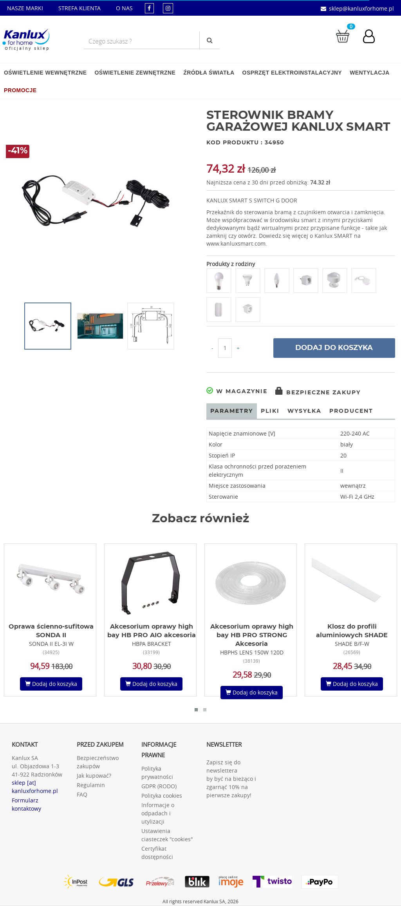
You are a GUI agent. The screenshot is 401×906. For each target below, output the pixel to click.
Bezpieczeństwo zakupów (98, 762)
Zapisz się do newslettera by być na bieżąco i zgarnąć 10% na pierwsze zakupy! (231, 778)
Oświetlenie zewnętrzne (134, 72)
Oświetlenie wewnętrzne (45, 72)
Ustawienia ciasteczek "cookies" (167, 835)
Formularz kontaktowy (26, 804)
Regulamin (91, 785)
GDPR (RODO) (159, 786)
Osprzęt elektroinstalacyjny (292, 72)
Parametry (231, 411)
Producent (351, 411)
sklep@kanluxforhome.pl (361, 8)
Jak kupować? (94, 775)
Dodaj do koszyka (334, 348)
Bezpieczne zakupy (318, 393)
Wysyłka (304, 411)
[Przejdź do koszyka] (342, 35)
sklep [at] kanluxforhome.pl (35, 787)
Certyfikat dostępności (157, 852)
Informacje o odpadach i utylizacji (157, 813)
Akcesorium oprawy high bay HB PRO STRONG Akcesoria (251, 635)
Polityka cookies (161, 795)
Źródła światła (208, 72)
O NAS (124, 8)
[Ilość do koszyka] (225, 348)
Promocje (20, 90)
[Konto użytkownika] (373, 37)
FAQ (82, 794)
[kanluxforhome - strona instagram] (168, 8)
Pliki (270, 411)
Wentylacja (369, 72)
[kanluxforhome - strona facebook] (149, 8)
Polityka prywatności (157, 772)
